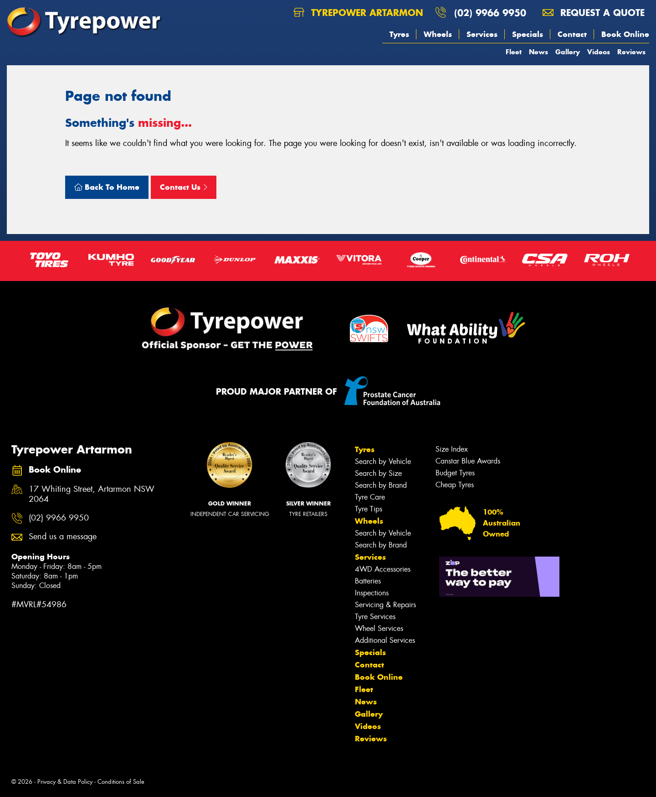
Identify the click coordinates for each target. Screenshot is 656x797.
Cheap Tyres (455, 485)
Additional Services (385, 640)
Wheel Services (379, 628)
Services (481, 34)
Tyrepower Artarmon (358, 12)
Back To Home (106, 187)
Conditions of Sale (120, 782)
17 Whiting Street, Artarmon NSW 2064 (91, 494)
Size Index (452, 449)
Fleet (514, 51)
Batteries (368, 581)
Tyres (399, 34)
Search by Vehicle (383, 461)
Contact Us (183, 187)
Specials (527, 34)
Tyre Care (370, 497)
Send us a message (63, 536)
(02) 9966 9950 (490, 12)
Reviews (631, 51)
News (538, 51)
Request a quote (594, 12)
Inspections (372, 593)
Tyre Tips (368, 509)
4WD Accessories (382, 569)
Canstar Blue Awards (468, 461)
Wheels (438, 34)
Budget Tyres (455, 473)
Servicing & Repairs (385, 604)
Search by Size (378, 473)
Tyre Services (375, 616)
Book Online (625, 34)
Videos (598, 51)
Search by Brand (381, 485)
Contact (572, 34)
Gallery (567, 51)
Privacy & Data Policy (64, 782)
